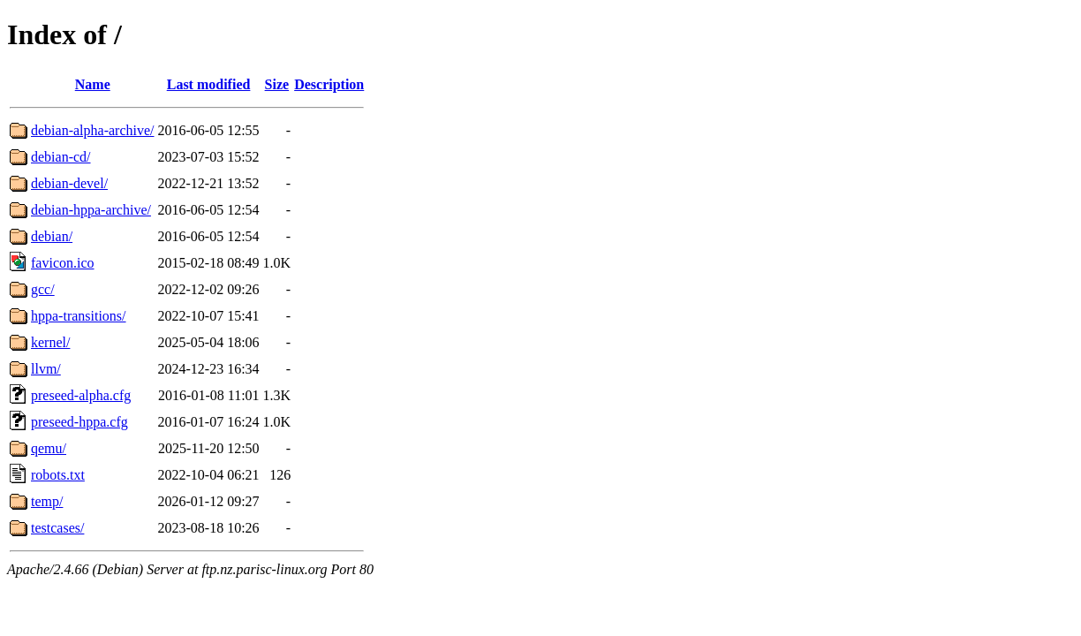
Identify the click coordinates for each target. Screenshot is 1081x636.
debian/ (51, 236)
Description (329, 84)
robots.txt (58, 474)
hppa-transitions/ (78, 315)
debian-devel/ (69, 183)
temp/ (47, 501)
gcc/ (43, 289)
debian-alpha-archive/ (92, 130)
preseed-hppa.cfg (79, 421)
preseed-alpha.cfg (81, 395)
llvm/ (46, 368)
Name (92, 84)
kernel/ (50, 342)
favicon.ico (62, 262)
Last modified (209, 84)
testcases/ (57, 527)
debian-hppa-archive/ (91, 209)
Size (277, 84)
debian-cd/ (61, 156)
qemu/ (48, 448)
